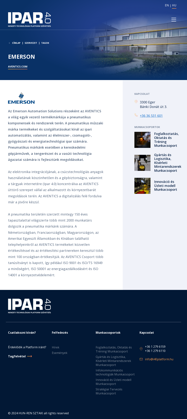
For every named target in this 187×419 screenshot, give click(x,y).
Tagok (45, 43)
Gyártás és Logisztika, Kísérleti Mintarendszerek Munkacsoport (113, 361)
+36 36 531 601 (151, 116)
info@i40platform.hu (159, 359)
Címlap (16, 43)
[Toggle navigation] (174, 20)
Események (59, 353)
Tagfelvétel (17, 356)
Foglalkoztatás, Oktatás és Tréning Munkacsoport (114, 349)
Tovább (156, 140)
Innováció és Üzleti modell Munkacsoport (113, 382)
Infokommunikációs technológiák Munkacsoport (115, 372)
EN (167, 5)
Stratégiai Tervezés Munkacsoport (109, 391)
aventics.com (17, 67)
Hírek (55, 347)
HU (174, 5)
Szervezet (31, 43)
